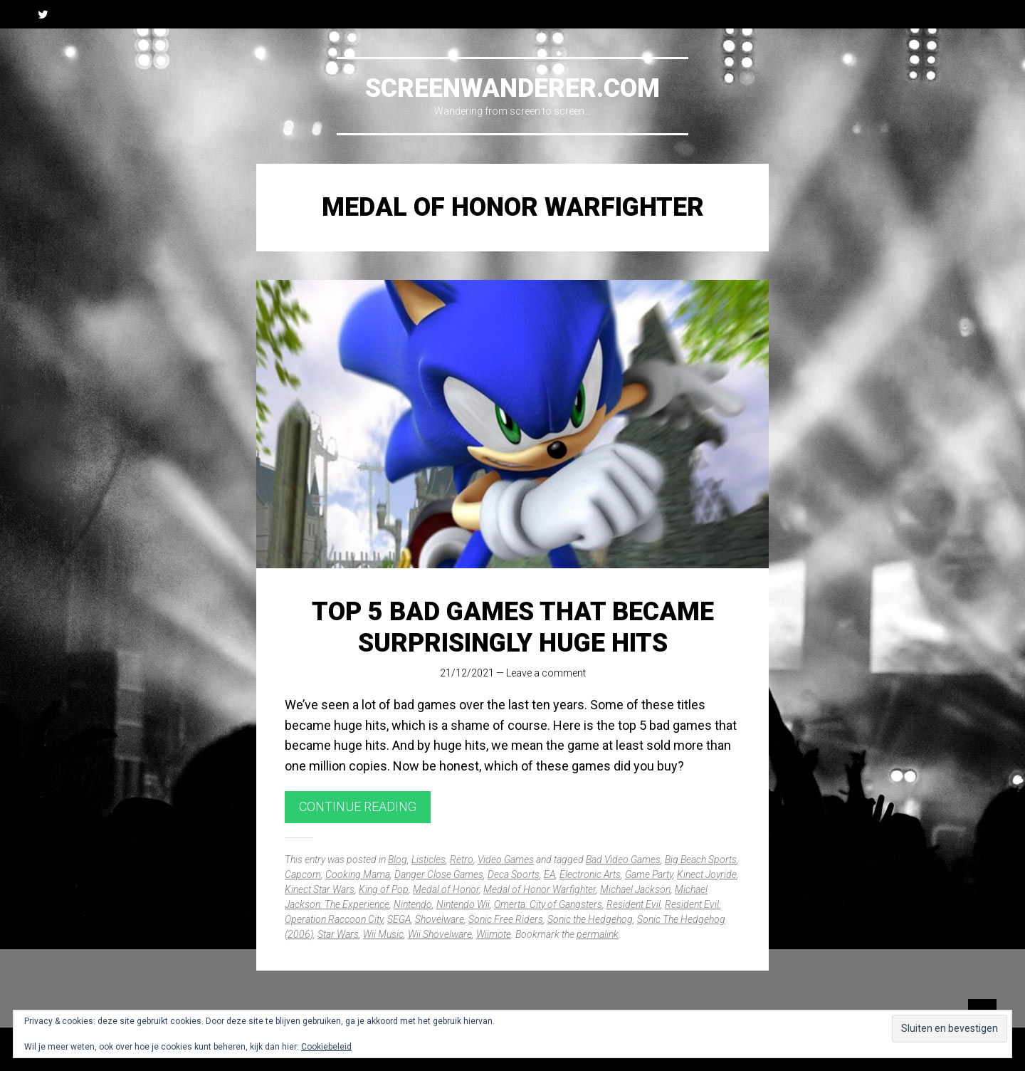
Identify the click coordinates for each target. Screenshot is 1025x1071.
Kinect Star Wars (319, 889)
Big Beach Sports (701, 859)
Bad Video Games (623, 859)
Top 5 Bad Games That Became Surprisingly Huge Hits (513, 627)
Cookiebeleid (326, 1047)
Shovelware (439, 919)
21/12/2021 (467, 673)
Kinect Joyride (707, 874)
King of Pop (384, 889)
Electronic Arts (590, 874)
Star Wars (338, 934)
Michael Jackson (635, 889)
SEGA (399, 919)
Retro (461, 859)
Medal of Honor (446, 889)
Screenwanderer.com (512, 88)
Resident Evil (633, 904)
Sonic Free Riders (505, 919)
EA (549, 874)
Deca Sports (514, 874)
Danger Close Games (438, 874)
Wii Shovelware (440, 934)
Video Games (506, 859)
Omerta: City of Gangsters (548, 904)
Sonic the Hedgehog (590, 919)
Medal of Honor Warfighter (539, 889)
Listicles (428, 859)
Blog (397, 859)
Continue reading (357, 806)
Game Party (649, 874)
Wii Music (383, 934)
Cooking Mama (357, 874)
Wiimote (493, 934)
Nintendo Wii (463, 904)
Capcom (303, 874)
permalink (598, 934)
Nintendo (413, 904)
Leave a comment (546, 673)
